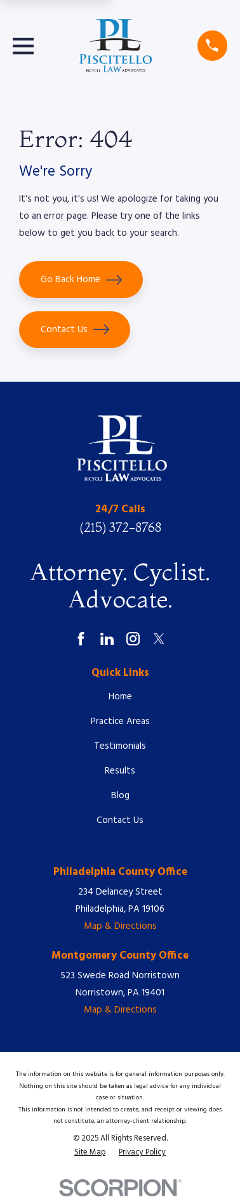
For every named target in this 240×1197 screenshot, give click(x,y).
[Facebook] (81, 638)
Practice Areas (120, 721)
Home (120, 696)
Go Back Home (81, 280)
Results (120, 771)
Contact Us (75, 329)
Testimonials (120, 746)
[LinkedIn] (107, 638)
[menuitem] (89, 1153)
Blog (120, 795)
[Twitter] (159, 638)
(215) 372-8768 (120, 527)
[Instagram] (133, 638)
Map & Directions (120, 926)
